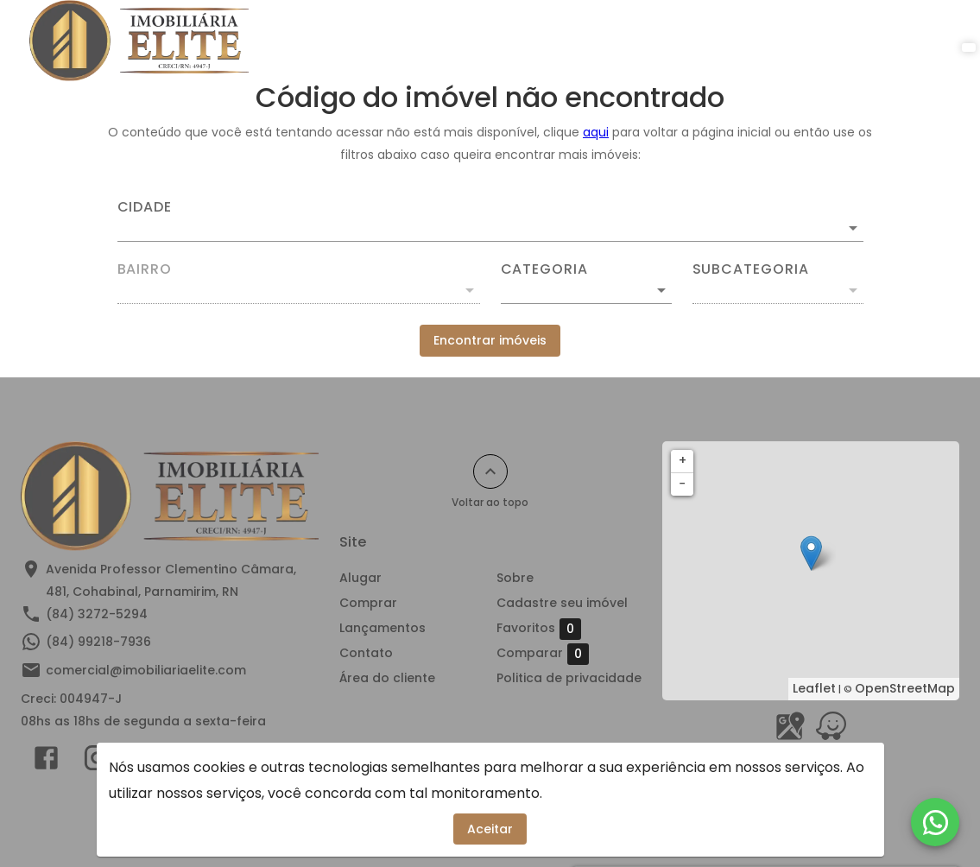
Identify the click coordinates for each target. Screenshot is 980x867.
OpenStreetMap (905, 688)
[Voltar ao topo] (490, 471)
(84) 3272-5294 (97, 614)
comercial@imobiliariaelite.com (146, 670)
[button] (586, 290)
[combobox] (490, 221)
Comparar (542, 653)
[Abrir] (853, 228)
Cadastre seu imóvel (562, 602)
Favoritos (538, 628)
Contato (649, 40)
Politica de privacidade (569, 678)
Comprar (438, 40)
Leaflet (814, 688)
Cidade (145, 207)
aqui (596, 132)
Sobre (729, 40)
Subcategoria (750, 269)
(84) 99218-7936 (98, 641)
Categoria (544, 269)
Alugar (353, 40)
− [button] (682, 483)
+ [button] (682, 460)
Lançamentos (545, 40)
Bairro (145, 269)
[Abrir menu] (923, 40)
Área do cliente (830, 40)
